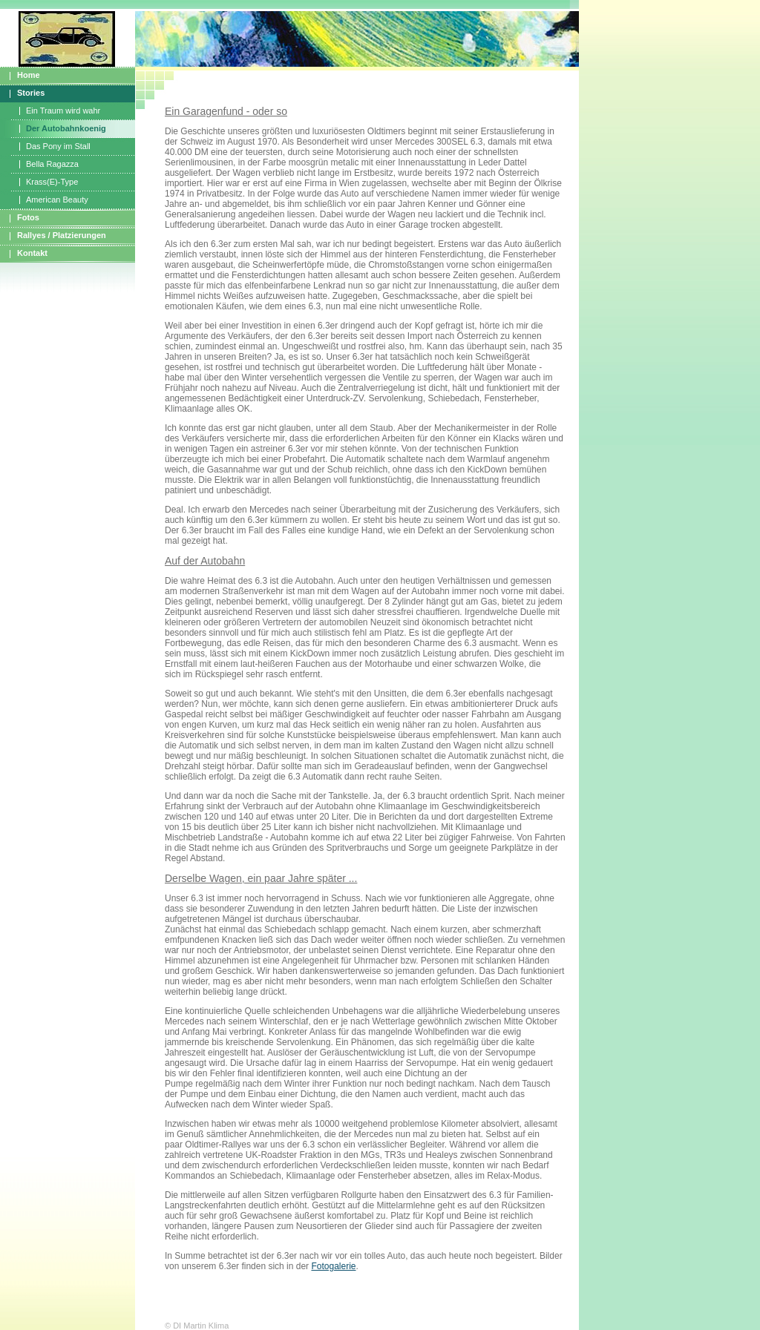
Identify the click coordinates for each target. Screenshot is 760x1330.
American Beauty (57, 199)
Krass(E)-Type (52, 181)
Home (28, 74)
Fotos (28, 217)
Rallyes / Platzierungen (61, 235)
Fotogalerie (333, 1266)
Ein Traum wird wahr (63, 110)
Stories (31, 92)
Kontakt (32, 252)
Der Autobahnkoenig (66, 128)
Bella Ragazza (52, 163)
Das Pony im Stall (58, 146)
